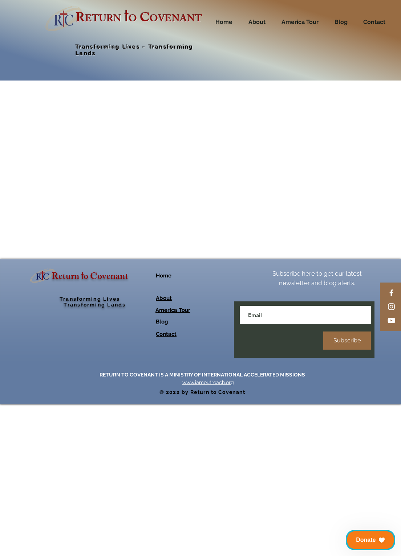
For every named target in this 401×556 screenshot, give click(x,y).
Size (239, 176)
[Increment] (261, 219)
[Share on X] (279, 389)
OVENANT (176, 19)
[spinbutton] (249, 219)
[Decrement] (238, 219)
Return (66, 429)
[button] (370, 540)
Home (163, 427)
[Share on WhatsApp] (265, 389)
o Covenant (106, 429)
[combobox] (297, 190)
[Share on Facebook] (238, 389)
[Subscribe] (347, 492)
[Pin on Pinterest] (251, 389)
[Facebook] (391, 292)
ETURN (103, 19)
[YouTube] (391, 320)
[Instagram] (391, 306)
